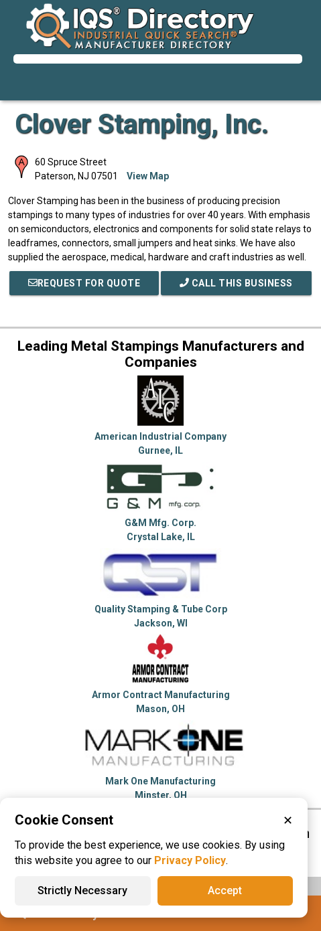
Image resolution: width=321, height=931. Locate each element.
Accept (225, 890)
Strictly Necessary (82, 890)
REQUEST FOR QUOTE (84, 283)
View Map (148, 176)
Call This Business (236, 283)
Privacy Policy (190, 860)
